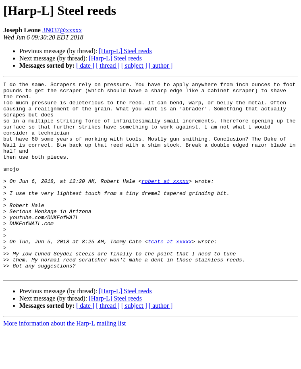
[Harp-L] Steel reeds (125, 51)
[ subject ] (134, 65)
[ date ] (85, 65)
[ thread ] (108, 65)
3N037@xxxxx (62, 30)
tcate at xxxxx (170, 274)
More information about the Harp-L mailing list (64, 362)
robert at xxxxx (165, 201)
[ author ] (161, 65)
